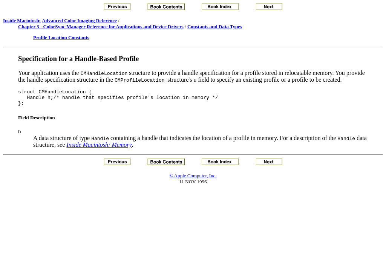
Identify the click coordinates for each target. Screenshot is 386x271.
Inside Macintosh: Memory (99, 149)
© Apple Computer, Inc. (192, 180)
